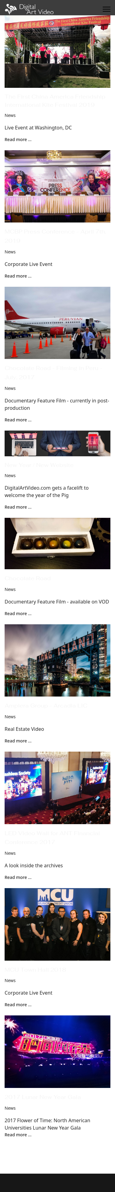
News (10, 115)
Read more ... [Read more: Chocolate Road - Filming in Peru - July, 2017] (18, 420)
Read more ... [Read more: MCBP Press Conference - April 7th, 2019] (18, 276)
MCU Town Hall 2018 (35, 969)
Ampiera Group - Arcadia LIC (46, 705)
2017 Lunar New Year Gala (43, 1096)
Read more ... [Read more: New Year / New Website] (18, 507)
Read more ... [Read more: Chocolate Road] (18, 613)
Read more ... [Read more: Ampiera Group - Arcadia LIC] (18, 741)
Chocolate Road (28, 578)
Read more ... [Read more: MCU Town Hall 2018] (18, 1004)
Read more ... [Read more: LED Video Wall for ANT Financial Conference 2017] (18, 877)
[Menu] (106, 9)
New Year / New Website (39, 465)
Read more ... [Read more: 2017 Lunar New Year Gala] (18, 1135)
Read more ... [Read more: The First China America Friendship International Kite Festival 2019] (18, 139)
